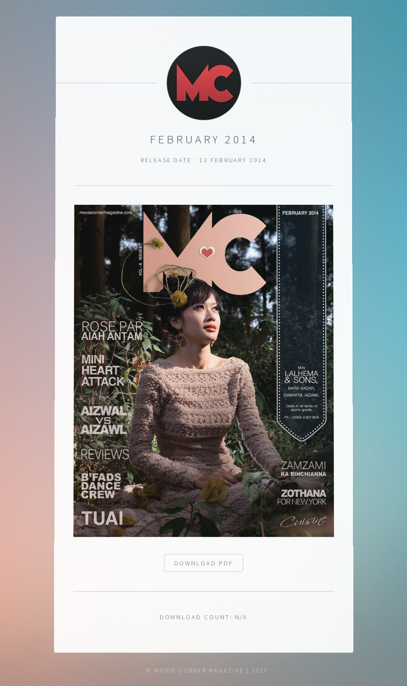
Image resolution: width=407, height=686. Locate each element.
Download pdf (204, 567)
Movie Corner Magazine (199, 670)
